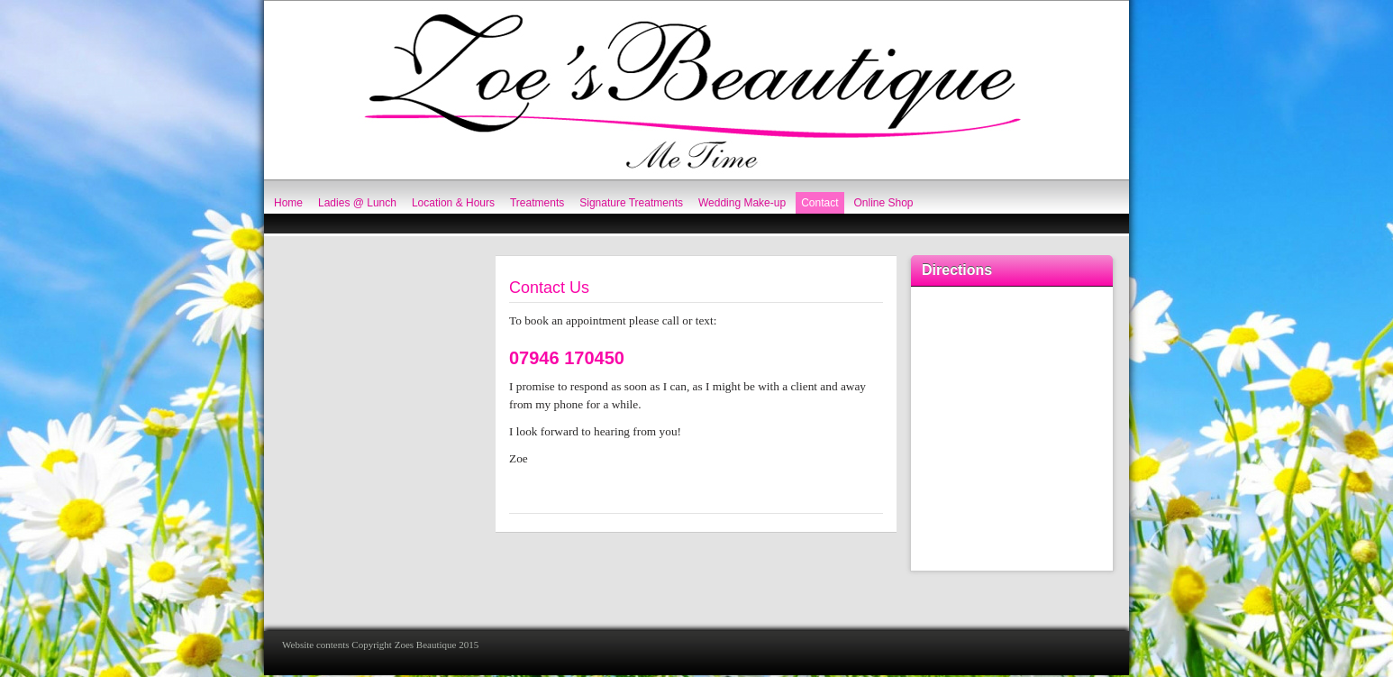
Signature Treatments (631, 203)
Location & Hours (453, 203)
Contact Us (549, 288)
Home (288, 203)
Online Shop (884, 203)
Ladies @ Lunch (357, 203)
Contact (819, 203)
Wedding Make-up (742, 203)
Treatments (537, 203)
